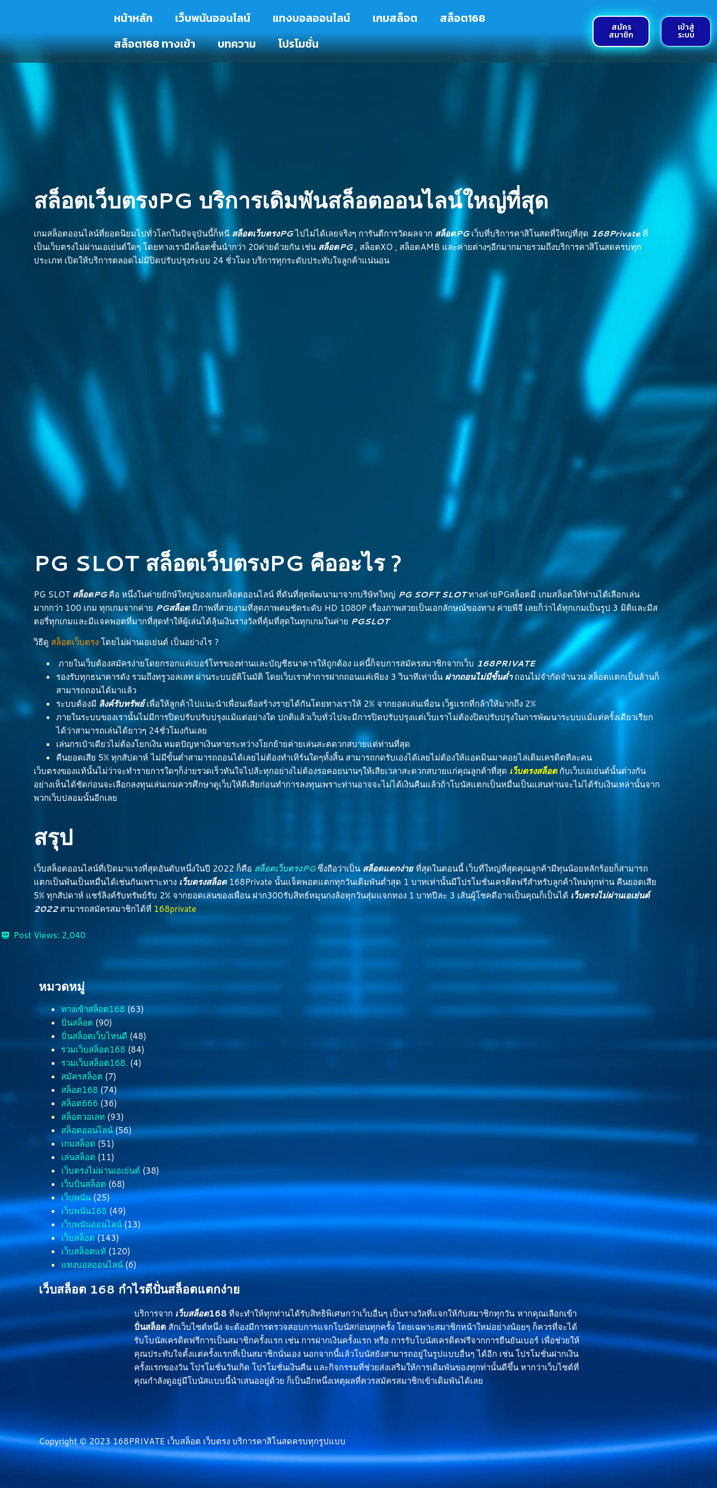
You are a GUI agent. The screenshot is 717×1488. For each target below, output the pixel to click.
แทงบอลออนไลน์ (311, 18)
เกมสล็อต (395, 18)
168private (175, 909)
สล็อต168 (462, 18)
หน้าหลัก (133, 18)
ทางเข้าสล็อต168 (93, 1009)
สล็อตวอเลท (83, 1117)
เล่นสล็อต (78, 1157)
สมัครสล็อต (82, 1076)
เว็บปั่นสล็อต (83, 1184)
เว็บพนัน (76, 1197)
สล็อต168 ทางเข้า (154, 44)
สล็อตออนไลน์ (87, 1130)
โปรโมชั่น (298, 44)
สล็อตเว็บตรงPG (284, 868)
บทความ (237, 44)
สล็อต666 (79, 1103)
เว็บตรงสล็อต (533, 771)
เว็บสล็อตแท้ (83, 1251)
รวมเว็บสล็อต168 (93, 1049)
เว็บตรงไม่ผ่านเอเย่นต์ (100, 1170)
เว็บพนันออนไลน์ (212, 18)
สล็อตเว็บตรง (75, 642)
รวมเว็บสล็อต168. (94, 1063)
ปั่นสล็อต (77, 1022)
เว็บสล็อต (78, 1238)
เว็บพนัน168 (84, 1211)
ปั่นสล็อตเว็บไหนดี (94, 1036)
